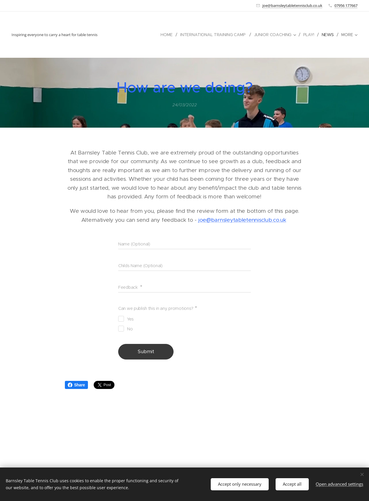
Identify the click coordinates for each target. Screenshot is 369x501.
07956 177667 (345, 5)
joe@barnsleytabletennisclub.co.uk (292, 5)
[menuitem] (166, 34)
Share (76, 385)
